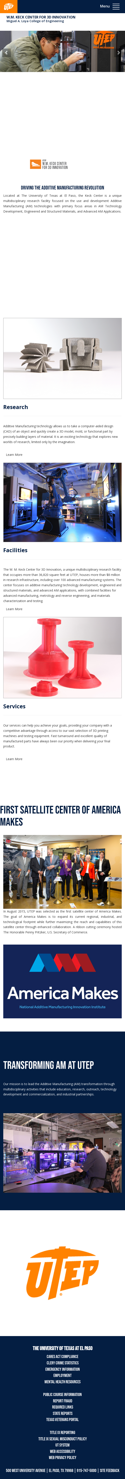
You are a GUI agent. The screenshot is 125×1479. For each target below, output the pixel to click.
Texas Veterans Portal (62, 1419)
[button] (6, 53)
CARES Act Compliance (62, 1356)
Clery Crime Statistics (63, 1363)
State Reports (62, 1413)
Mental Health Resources (62, 1382)
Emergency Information (62, 1369)
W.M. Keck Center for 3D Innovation (41, 17)
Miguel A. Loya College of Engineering (35, 21)
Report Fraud (62, 1401)
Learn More (14, 455)
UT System (62, 1445)
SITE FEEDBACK (109, 1470)
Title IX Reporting (62, 1432)
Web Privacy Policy (62, 1457)
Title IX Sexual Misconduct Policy (62, 1439)
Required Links (62, 1407)
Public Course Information (62, 1394)
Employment (62, 1375)
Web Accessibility (62, 1451)
